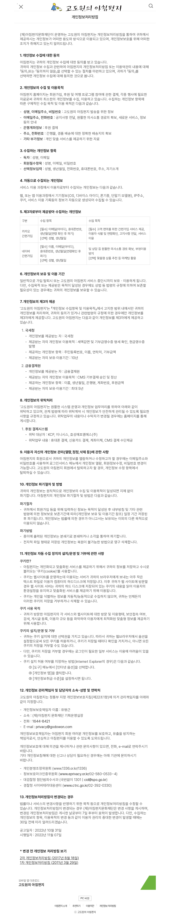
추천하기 (76, 905)
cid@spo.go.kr (95, 780)
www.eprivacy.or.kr (74, 774)
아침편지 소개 (60, 905)
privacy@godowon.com (54, 727)
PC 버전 (85, 898)
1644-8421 (41, 721)
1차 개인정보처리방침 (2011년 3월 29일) (49, 863)
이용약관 (90, 905)
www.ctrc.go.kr (75, 785)
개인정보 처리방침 (107, 905)
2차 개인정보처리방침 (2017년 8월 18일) (49, 858)
